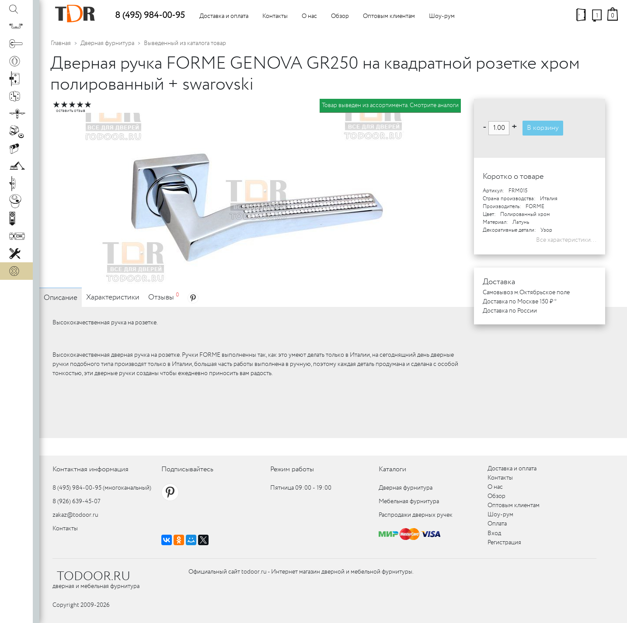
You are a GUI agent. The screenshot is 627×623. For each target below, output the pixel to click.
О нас (309, 16)
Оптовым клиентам (389, 16)
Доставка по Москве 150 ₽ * (520, 301)
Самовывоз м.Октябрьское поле (526, 292)
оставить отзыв (70, 111)
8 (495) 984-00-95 (150, 15)
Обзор (340, 16)
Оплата (497, 523)
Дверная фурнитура (107, 43)
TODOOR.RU (93, 576)
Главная (61, 43)
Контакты (275, 16)
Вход (494, 533)
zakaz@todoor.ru (75, 515)
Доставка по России (510, 310)
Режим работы (292, 469)
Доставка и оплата (223, 16)
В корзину (543, 128)
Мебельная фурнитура (409, 501)
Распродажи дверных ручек (416, 515)
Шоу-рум (442, 16)
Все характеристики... (566, 240)
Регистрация (504, 542)
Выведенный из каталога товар (185, 43)
